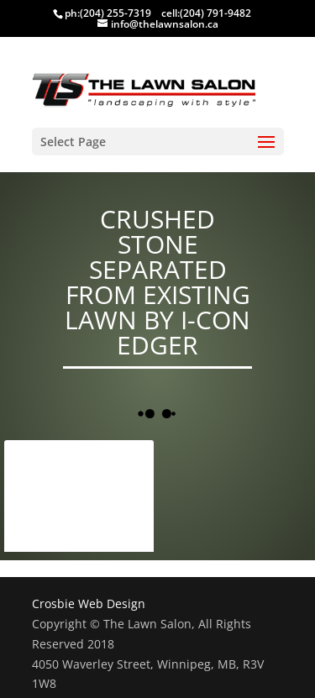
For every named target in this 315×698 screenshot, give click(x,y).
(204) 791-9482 (215, 13)
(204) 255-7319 (115, 13)
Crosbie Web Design (88, 603)
